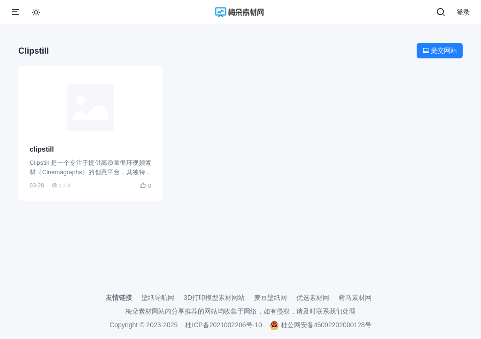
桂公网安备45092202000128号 (321, 325)
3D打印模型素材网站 (214, 297)
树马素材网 (355, 297)
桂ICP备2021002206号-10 (223, 325)
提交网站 (439, 50)
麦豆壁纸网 (270, 297)
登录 (463, 12)
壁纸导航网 (157, 297)
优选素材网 (312, 297)
